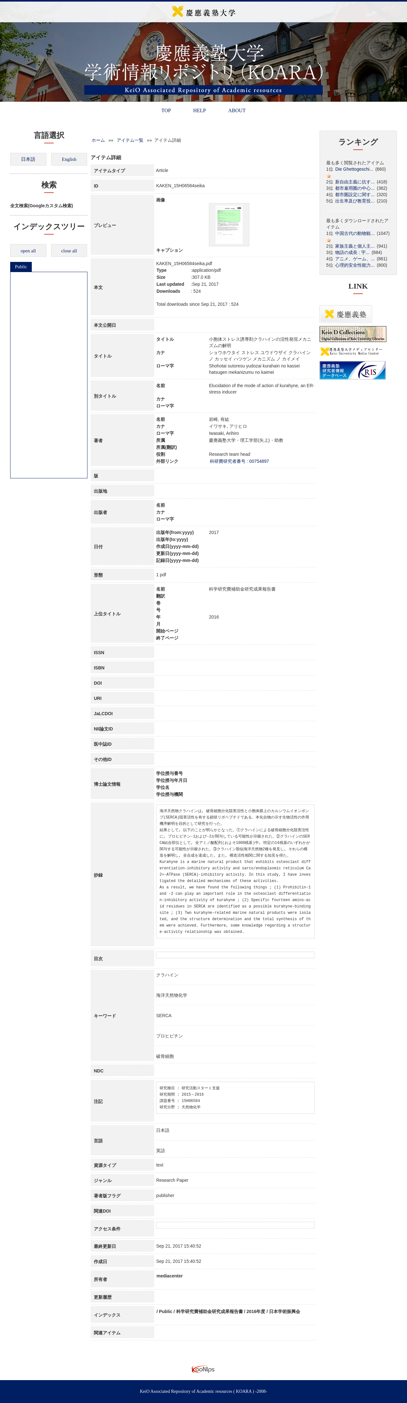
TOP (166, 110)
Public (21, 266)
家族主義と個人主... (355, 246)
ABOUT (236, 110)
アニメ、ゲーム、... (355, 258)
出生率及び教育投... (355, 200)
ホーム (98, 140)
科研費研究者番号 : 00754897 (239, 461)
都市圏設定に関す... (355, 194)
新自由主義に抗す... (355, 181)
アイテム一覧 (130, 140)
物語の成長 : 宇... (352, 252)
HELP (199, 110)
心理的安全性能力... (355, 265)
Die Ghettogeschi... (354, 169)
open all (28, 250)
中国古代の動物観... (355, 233)
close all (69, 250)
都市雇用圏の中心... (355, 188)
